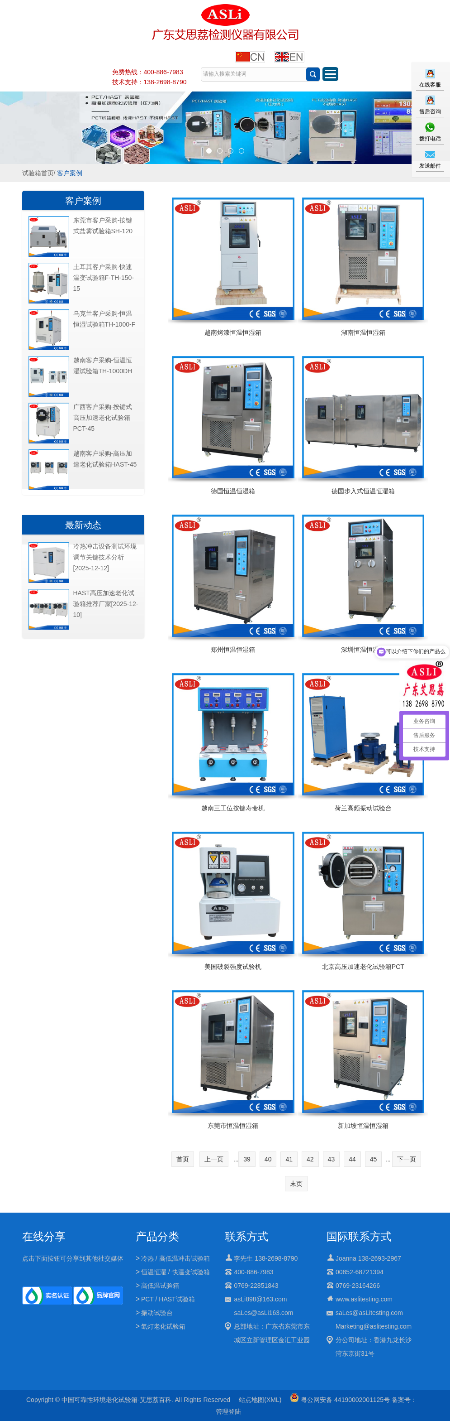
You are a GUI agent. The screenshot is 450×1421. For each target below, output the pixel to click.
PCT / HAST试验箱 (168, 1299)
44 (352, 1159)
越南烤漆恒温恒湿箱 (232, 332)
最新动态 (83, 525)
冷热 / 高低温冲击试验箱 (175, 1258)
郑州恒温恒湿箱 (233, 649)
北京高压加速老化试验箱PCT (363, 966)
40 (268, 1159)
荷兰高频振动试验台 (363, 808)
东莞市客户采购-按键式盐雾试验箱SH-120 (103, 226)
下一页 (406, 1159)
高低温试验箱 (160, 1285)
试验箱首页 (38, 173)
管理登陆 (228, 1411)
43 (331, 1159)
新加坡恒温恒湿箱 (363, 1125)
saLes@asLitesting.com (369, 1312)
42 (310, 1159)
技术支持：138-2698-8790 (149, 82)
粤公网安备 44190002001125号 (340, 1399)
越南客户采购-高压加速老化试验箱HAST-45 (105, 459)
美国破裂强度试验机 (232, 966)
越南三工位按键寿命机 (233, 808)
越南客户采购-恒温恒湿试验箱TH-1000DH (103, 365)
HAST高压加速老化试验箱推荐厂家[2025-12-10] (105, 603)
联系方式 (246, 1236)
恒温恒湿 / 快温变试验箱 (175, 1272)
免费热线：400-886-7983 (147, 72)
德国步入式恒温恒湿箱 (363, 491)
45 (373, 1159)
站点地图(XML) (260, 1399)
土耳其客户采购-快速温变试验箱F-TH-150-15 (103, 277)
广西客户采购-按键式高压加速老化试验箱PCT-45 (103, 417)
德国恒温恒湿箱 (233, 491)
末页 (296, 1183)
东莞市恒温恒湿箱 (233, 1125)
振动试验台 (157, 1312)
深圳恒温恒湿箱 (363, 649)
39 (247, 1159)
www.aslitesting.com (364, 1299)
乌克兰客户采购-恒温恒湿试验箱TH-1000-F (104, 319)
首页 (182, 1159)
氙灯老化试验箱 (163, 1326)
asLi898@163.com (260, 1299)
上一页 (213, 1159)
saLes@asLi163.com (263, 1312)
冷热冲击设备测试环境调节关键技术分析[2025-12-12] (105, 557)
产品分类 (157, 1236)
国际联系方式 (359, 1236)
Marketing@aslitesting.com (374, 1326)
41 (289, 1159)
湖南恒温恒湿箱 (363, 332)
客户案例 (69, 173)
